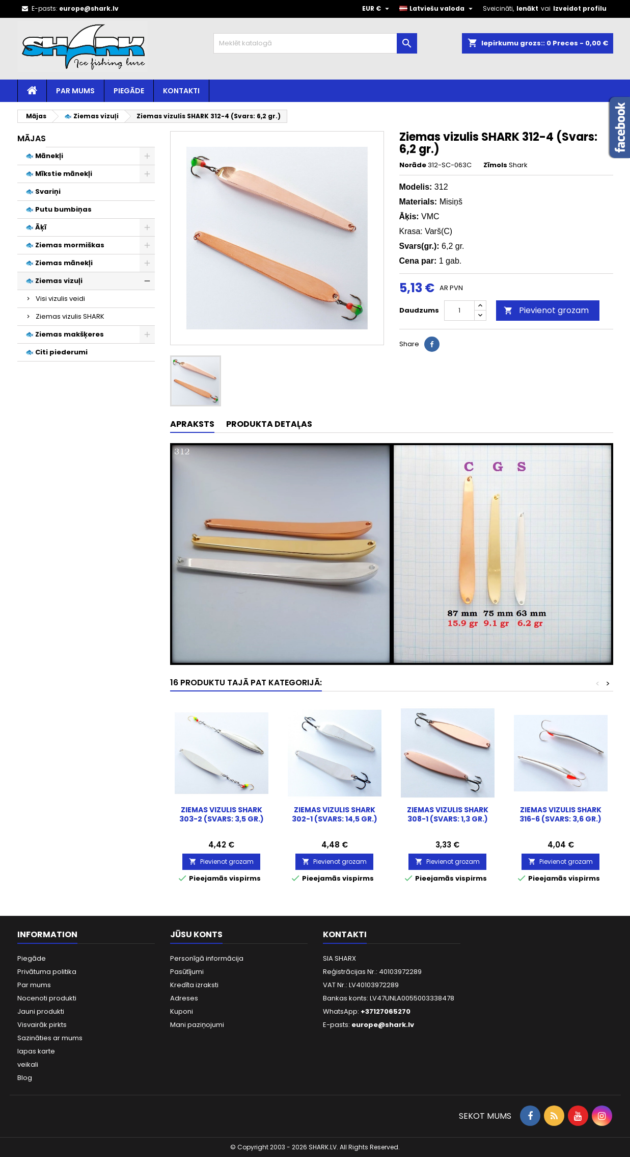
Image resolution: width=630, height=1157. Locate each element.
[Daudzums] (459, 310)
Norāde (412, 165)
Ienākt (527, 8)
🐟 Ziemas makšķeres (64, 334)
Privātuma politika (46, 971)
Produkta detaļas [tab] (269, 424)
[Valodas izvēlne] (437, 8)
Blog (24, 1078)
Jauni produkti (40, 1011)
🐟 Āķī (35, 227)
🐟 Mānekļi (44, 156)
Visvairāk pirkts (42, 1025)
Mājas (31, 138)
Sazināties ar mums (50, 1038)
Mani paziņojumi (197, 1025)
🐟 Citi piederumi (56, 352)
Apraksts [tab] (192, 424)
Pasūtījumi (187, 971)
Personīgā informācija (206, 958)
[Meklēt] (315, 43)
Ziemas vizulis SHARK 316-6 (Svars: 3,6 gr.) (560, 814)
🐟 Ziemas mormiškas (64, 245)
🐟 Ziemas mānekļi (59, 263)
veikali (27, 1064)
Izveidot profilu (580, 8)
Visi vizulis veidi (60, 298)
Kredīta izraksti (194, 985)
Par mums (75, 91)
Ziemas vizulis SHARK (70, 316)
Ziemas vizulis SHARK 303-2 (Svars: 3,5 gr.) (221, 814)
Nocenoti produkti (46, 998)
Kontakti (181, 91)
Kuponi (181, 1011)
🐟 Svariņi (43, 191)
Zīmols (495, 165)
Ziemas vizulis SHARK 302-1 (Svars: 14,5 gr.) (334, 814)
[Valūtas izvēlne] (377, 8)
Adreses (184, 998)
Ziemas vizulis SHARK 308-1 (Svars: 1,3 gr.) (447, 814)
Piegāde (129, 91)
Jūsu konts (196, 934)
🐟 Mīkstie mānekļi (58, 173)
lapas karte (36, 1051)
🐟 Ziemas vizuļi (54, 281)
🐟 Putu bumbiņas (58, 209)
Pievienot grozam (546, 310)
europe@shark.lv (89, 8)
